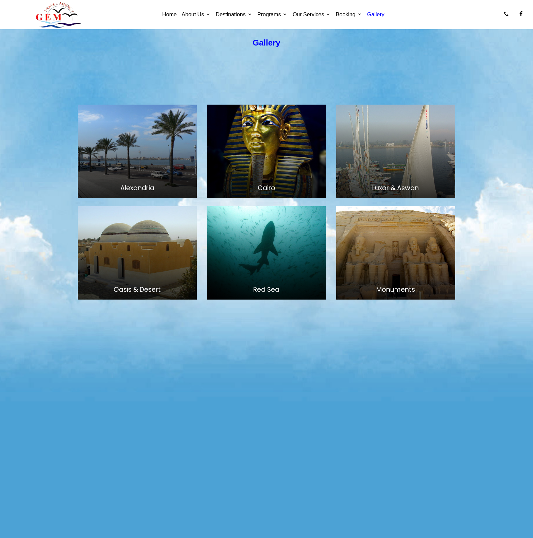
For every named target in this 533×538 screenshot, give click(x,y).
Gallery (375, 14)
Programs (269, 14)
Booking (346, 14)
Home (169, 14)
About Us (193, 14)
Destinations (231, 14)
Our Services (308, 14)
